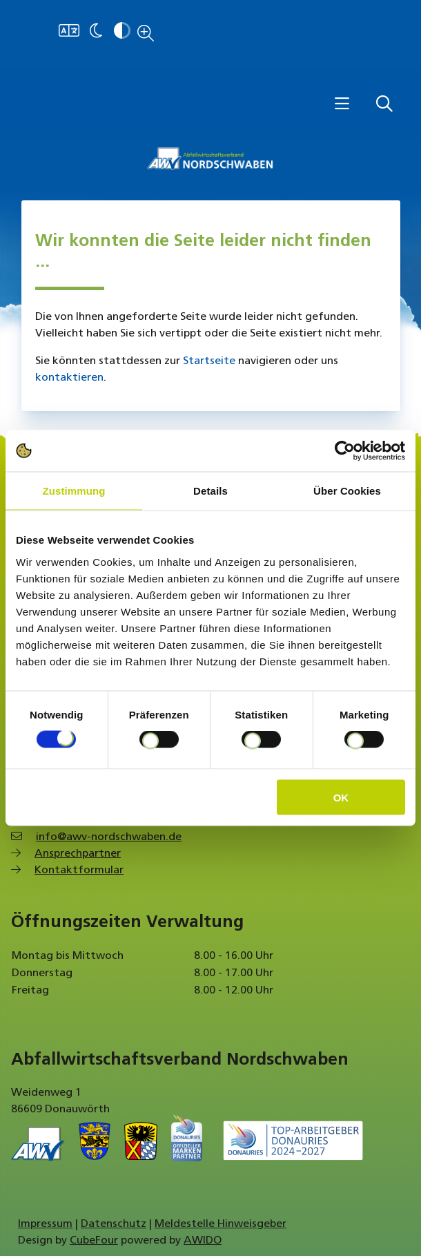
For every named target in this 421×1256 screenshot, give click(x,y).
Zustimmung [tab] (74, 491)
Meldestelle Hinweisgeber (220, 1224)
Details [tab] (210, 491)
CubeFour (94, 1240)
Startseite (209, 361)
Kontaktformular (79, 870)
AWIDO (203, 1240)
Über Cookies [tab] (347, 491)
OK (341, 797)
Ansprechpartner (78, 853)
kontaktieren (69, 377)
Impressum (45, 1224)
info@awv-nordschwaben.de (109, 837)
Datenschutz (113, 1224)
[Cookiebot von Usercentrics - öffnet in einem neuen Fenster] (344, 451)
